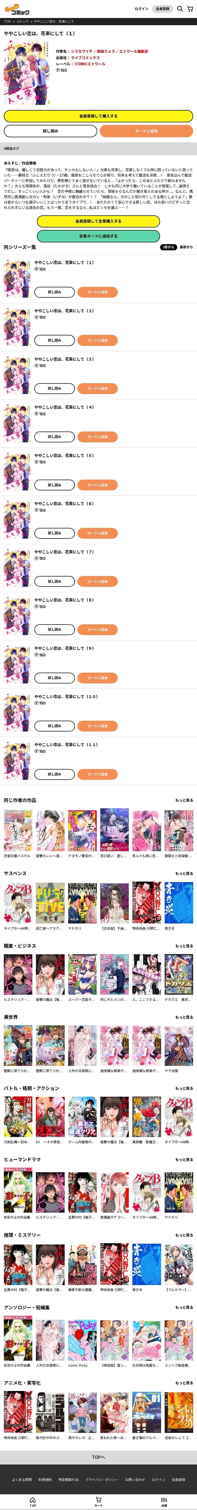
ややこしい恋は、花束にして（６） (65, 503)
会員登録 (162, 9)
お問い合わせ (135, 1480)
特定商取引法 (68, 1480)
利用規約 (45, 1480)
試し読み (50, 131)
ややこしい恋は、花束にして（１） (65, 262)
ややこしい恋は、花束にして (54, 21)
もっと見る (184, 800)
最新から (186, 247)
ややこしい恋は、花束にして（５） (65, 455)
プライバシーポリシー (102, 1480)
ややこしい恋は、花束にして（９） (65, 648)
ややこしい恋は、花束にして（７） (65, 552)
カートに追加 (146, 131)
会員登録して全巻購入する (98, 221)
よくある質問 (22, 1480)
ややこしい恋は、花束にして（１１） (67, 744)
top (7, 21)
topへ (98, 1457)
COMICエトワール (90, 64)
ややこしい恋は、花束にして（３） (65, 359)
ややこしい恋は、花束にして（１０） (67, 696)
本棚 (164, 1505)
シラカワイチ (82, 51)
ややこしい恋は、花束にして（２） (65, 310)
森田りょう (106, 51)
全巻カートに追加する (98, 236)
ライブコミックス (85, 58)
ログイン (141, 9)
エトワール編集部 (133, 51)
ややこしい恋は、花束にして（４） (65, 407)
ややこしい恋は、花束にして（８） (65, 600)
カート (98, 1505)
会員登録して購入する (98, 116)
